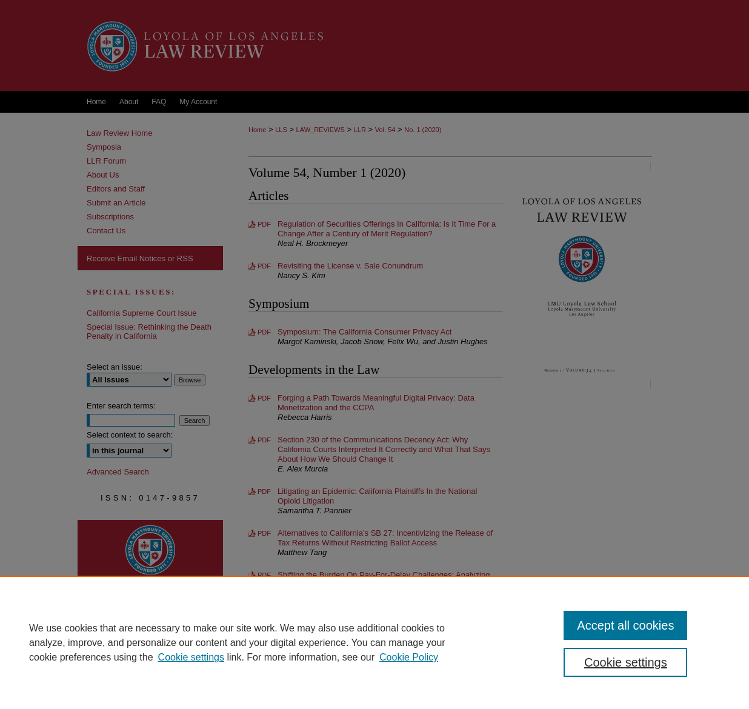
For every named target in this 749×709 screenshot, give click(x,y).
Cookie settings (191, 657)
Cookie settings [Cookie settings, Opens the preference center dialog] (625, 662)
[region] (374, 642)
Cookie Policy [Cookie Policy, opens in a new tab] (408, 657)
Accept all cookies (625, 625)
